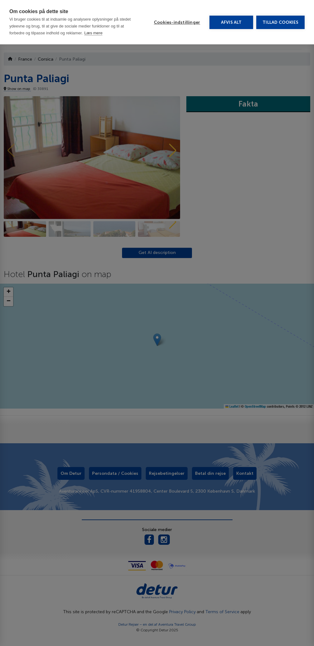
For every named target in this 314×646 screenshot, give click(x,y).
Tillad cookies (280, 22)
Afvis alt (231, 22)
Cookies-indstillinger (177, 22)
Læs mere (93, 33)
